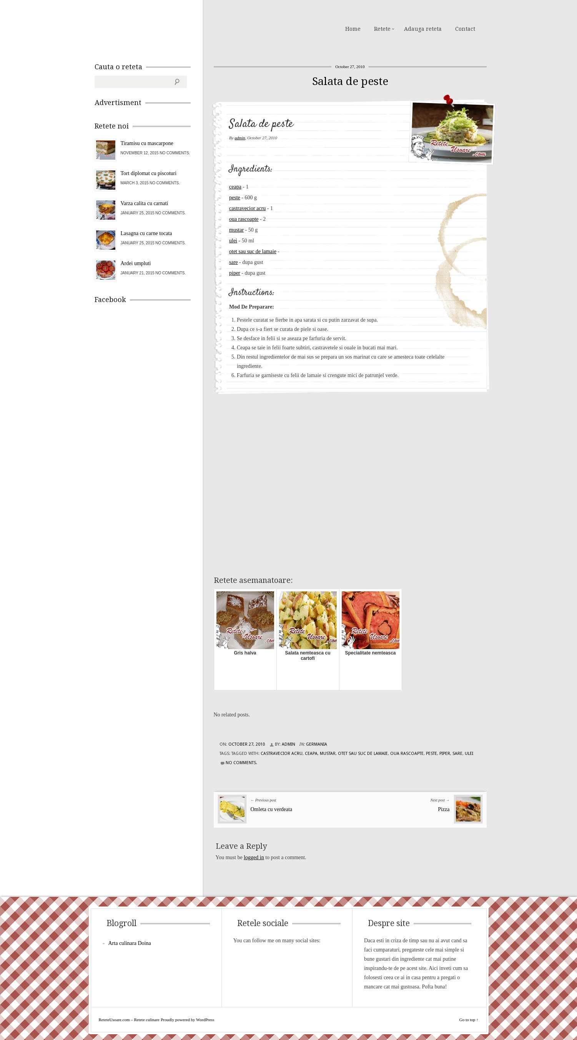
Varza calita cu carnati (144, 203)
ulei (233, 241)
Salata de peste (350, 81)
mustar (236, 230)
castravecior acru (247, 208)
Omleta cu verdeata (272, 809)
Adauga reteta (423, 29)
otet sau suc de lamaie (252, 251)
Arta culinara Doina (129, 943)
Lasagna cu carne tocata (146, 233)
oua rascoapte (244, 219)
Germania (316, 744)
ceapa (235, 187)
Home (353, 29)
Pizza (443, 809)
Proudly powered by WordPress (187, 1019)
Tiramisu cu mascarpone (147, 143)
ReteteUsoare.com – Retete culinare (149, 28)
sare (233, 262)
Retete (382, 29)
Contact (465, 29)
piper (234, 273)
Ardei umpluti (136, 263)
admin (239, 137)
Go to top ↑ (469, 1019)
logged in (254, 857)
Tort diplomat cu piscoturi (149, 173)
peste (234, 197)
